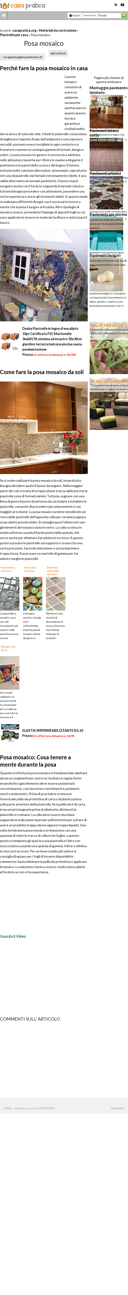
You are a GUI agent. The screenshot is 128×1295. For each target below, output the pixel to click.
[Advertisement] (43, 25)
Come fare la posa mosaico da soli (42, 371)
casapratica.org (24, 30)
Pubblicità (117, 1108)
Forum (74, 15)
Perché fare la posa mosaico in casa (44, 68)
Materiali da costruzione (57, 30)
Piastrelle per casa (14, 35)
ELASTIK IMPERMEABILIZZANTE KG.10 (52, 730)
